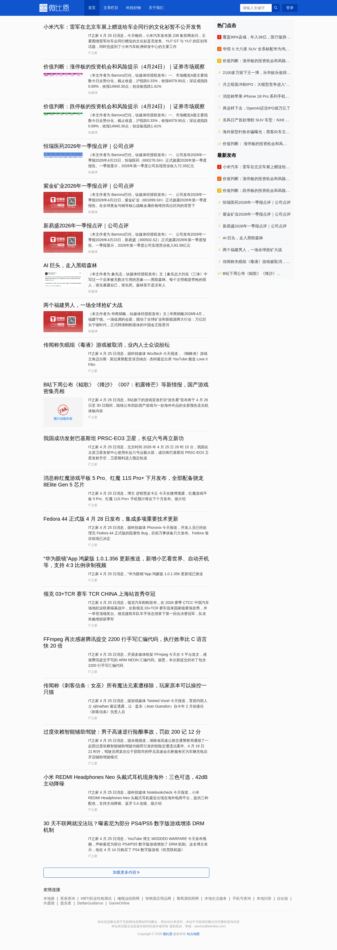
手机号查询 (241, 898)
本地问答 (264, 898)
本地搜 (48, 898)
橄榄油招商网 (128, 898)
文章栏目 (110, 8)
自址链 (282, 898)
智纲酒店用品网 (158, 898)
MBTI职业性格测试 (96, 898)
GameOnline (119, 903)
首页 (92, 8)
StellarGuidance (90, 903)
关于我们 (156, 8)
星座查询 (67, 898)
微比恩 (55, 8)
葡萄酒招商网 (188, 898)
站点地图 (193, 934)
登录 (290, 8)
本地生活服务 (216, 898)
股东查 (65, 903)
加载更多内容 (126, 872)
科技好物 (133, 8)
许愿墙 (48, 903)
